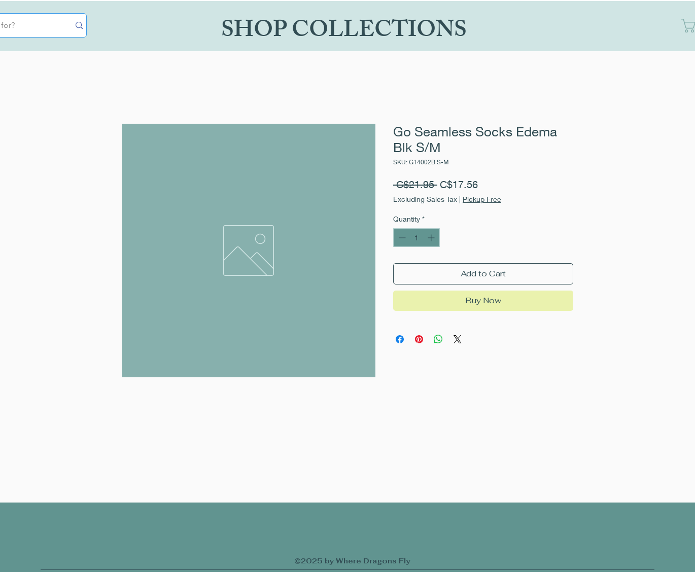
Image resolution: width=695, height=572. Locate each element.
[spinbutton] (416, 237)
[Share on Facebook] (400, 339)
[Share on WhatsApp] (438, 339)
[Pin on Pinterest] (419, 339)
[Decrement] (401, 237)
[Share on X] (457, 339)
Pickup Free (482, 199)
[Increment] (432, 237)
